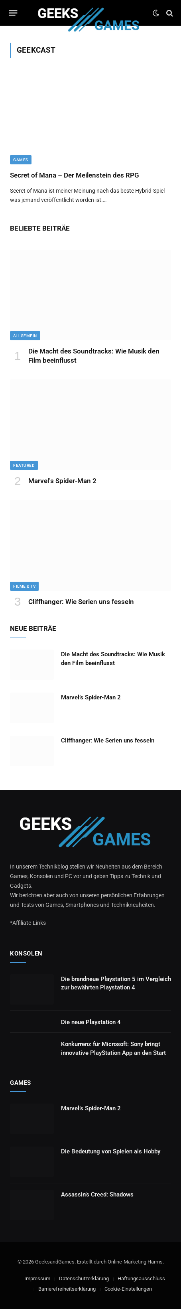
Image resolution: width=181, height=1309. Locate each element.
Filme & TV (24, 586)
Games (20, 160)
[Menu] (13, 13)
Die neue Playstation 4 (91, 1022)
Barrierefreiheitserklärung (67, 1289)
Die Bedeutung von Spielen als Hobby (110, 1151)
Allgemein (25, 336)
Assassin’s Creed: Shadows (97, 1194)
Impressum (37, 1278)
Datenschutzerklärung (84, 1278)
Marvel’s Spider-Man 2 (62, 481)
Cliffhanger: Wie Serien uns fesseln (81, 602)
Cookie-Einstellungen (128, 1289)
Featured (24, 465)
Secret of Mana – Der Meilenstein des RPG (74, 175)
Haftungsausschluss (141, 1278)
